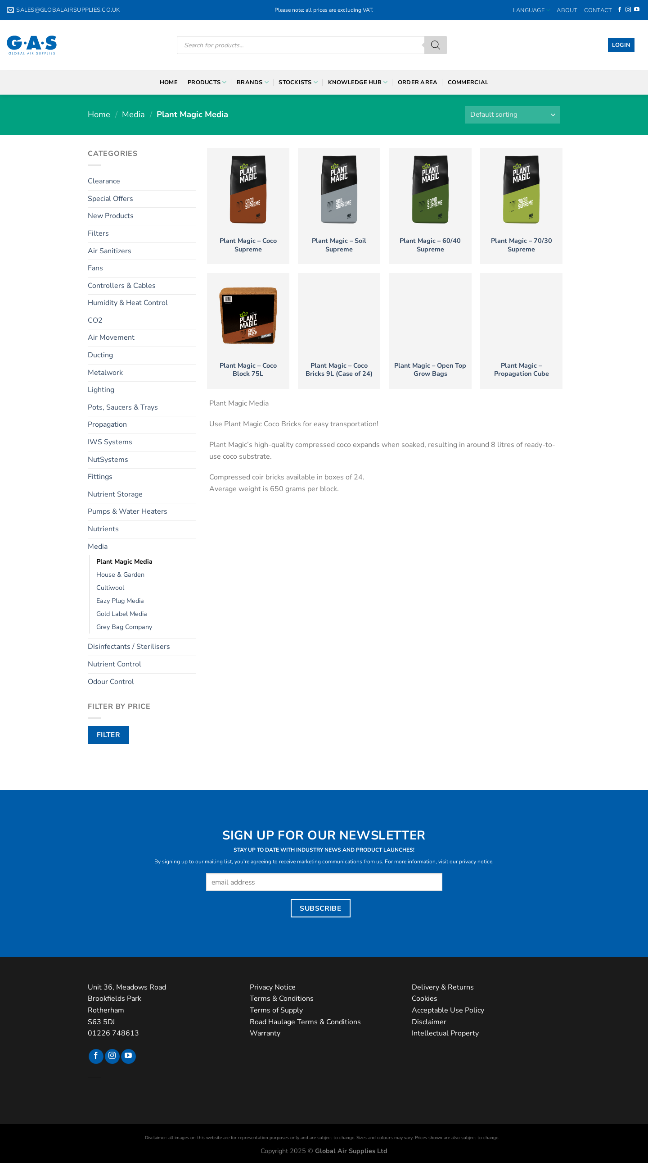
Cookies (424, 998)
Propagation (107, 424)
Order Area (418, 82)
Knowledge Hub (358, 82)
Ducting (100, 355)
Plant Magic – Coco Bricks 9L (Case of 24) (339, 369)
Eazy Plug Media (120, 600)
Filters (98, 233)
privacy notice (475, 861)
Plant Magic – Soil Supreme (339, 245)
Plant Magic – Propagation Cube (521, 369)
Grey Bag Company (124, 626)
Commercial (468, 82)
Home (169, 82)
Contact (598, 10)
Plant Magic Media (124, 561)
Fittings (100, 477)
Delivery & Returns (443, 987)
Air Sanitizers (109, 251)
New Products (111, 216)
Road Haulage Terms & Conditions (305, 1022)
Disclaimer (429, 1022)
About (567, 10)
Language (532, 10)
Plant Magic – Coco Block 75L (248, 369)
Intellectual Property (445, 1033)
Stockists (298, 82)
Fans (95, 268)
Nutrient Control (114, 664)
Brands (253, 82)
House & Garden (120, 574)
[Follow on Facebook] (619, 10)
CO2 (95, 320)
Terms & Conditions (282, 998)
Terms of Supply (276, 1010)
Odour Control (111, 682)
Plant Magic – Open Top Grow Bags (430, 369)
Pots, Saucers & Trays (123, 407)
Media (133, 114)
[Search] (435, 45)
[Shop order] (512, 114)
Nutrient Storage (115, 494)
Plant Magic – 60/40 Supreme (430, 245)
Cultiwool (110, 587)
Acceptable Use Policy (448, 1010)
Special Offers (110, 199)
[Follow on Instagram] (628, 10)
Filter (109, 734)
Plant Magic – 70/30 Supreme (521, 245)
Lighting (101, 390)
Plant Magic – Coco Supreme (248, 245)
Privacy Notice (273, 987)
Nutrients (103, 529)
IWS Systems (110, 442)
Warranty (265, 1033)
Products (207, 82)
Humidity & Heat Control (128, 303)
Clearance (104, 181)
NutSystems (108, 460)
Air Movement (111, 337)
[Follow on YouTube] (636, 10)
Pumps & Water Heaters (127, 511)
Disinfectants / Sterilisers (129, 647)
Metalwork (105, 373)
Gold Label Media (121, 613)
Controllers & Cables (122, 286)
